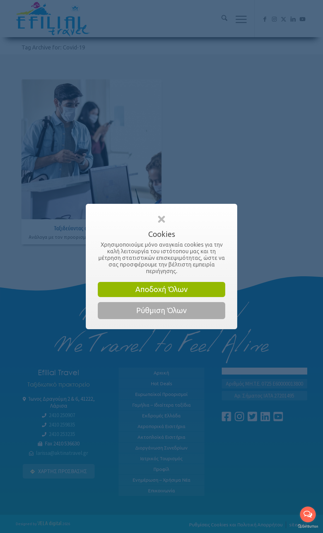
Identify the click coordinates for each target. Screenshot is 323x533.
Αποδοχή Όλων (161, 289)
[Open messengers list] (308, 514)
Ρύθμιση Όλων (161, 310)
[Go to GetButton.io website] (308, 526)
